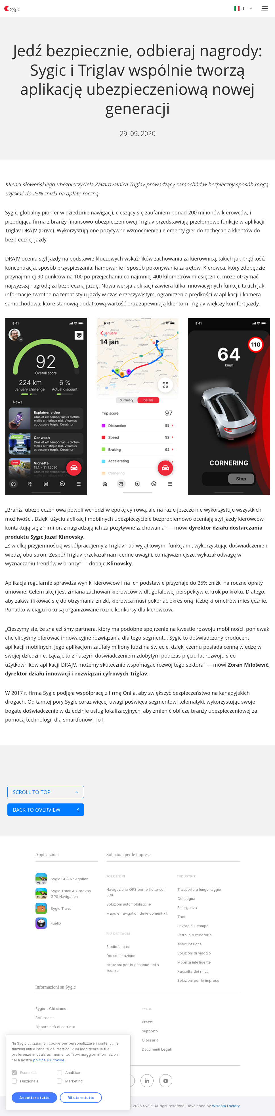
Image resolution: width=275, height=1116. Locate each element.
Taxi (181, 916)
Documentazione (120, 955)
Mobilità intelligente (194, 962)
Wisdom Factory (226, 1105)
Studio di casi (118, 946)
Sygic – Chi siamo (50, 1008)
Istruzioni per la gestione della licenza (132, 967)
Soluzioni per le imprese (198, 980)
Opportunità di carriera (55, 1026)
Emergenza (187, 907)
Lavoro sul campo (193, 925)
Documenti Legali (157, 1049)
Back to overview (46, 809)
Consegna (186, 898)
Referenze (44, 1017)
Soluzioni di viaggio (194, 953)
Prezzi (147, 1022)
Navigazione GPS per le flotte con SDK (135, 892)
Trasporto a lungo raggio (199, 889)
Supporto (150, 1031)
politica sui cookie (48, 1060)
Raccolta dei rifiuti (193, 971)
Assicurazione (189, 944)
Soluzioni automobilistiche (128, 904)
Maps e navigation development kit (136, 913)
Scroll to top (46, 792)
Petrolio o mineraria (194, 935)
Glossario (150, 1040)
